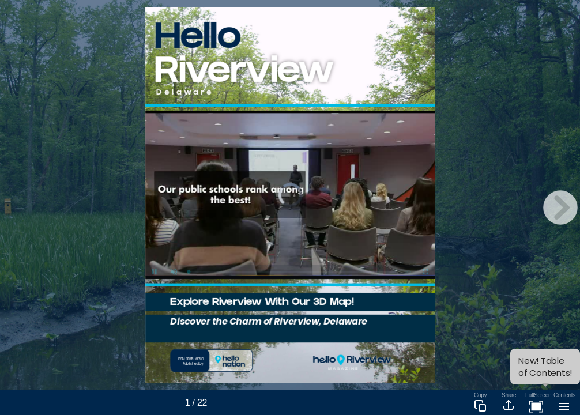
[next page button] (560, 207)
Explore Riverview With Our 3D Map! (262, 303)
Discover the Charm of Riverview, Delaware (269, 322)
